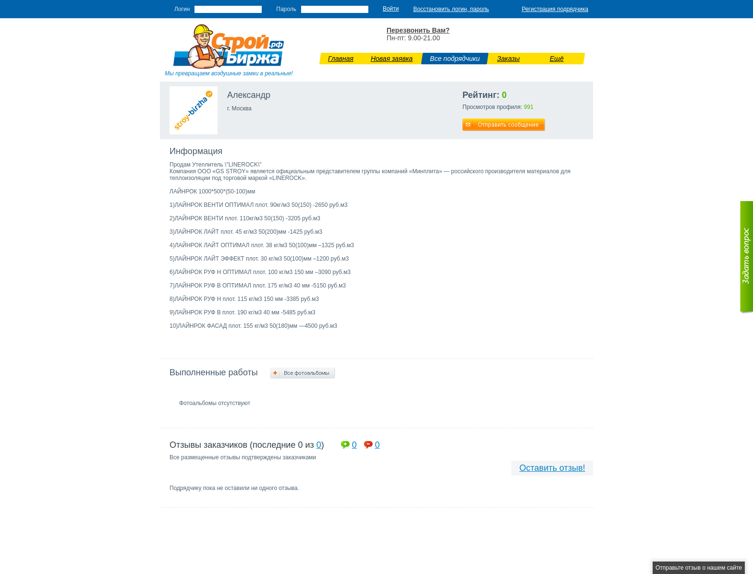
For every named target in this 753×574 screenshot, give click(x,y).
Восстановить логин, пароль (451, 9)
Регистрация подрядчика (555, 9)
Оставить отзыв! (552, 468)
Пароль (286, 9)
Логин (182, 9)
